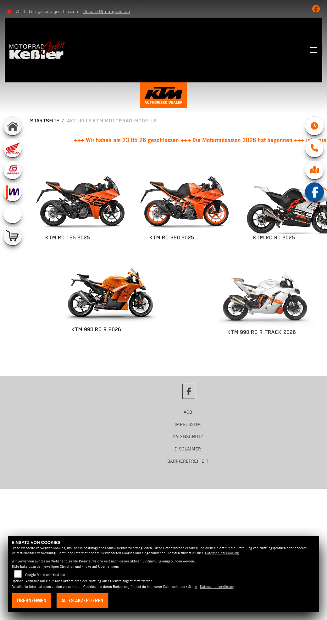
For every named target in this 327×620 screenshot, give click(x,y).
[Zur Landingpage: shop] (12, 235)
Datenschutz (188, 436)
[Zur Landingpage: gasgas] (12, 169)
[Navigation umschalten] (313, 50)
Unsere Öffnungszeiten (106, 11)
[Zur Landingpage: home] (12, 125)
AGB (188, 412)
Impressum (188, 424)
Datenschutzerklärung (222, 553)
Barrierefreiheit (187, 461)
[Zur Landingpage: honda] (12, 147)
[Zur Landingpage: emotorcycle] (12, 213)
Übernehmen (32, 600)
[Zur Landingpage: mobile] (12, 191)
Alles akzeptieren (82, 600)
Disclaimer (188, 449)
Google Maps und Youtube (45, 575)
